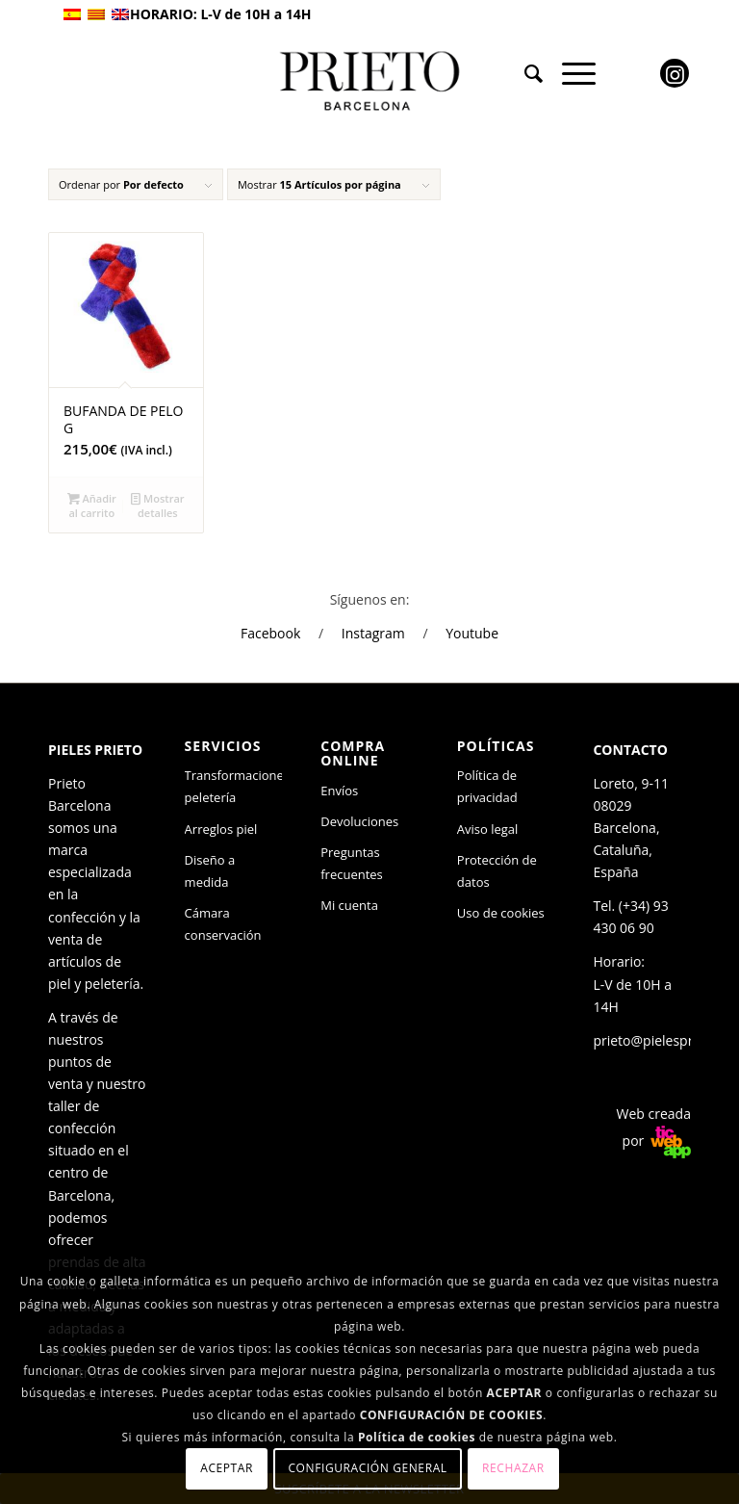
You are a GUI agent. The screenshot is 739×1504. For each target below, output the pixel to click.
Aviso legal (488, 829)
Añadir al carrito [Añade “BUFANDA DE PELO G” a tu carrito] (91, 504)
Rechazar (513, 1468)
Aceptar (226, 1468)
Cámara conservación (223, 924)
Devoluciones (359, 821)
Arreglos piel (221, 829)
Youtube (472, 633)
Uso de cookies (501, 912)
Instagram (373, 633)
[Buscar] (524, 73)
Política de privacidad (487, 786)
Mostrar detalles (157, 504)
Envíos (339, 790)
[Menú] (569, 73)
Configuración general (367, 1468)
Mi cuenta (349, 905)
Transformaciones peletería (234, 786)
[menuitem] (524, 73)
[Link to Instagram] (674, 73)
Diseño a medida (210, 871)
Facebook (270, 633)
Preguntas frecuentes (351, 863)
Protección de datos (497, 871)
